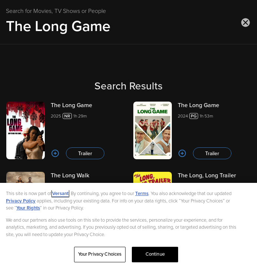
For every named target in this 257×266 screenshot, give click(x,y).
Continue (155, 257)
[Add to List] (55, 153)
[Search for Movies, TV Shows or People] (128, 26)
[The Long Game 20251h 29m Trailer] (65, 130)
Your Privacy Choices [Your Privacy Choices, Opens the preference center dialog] (100, 257)
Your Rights (28, 210)
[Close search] (245, 22)
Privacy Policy (21, 203)
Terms (141, 196)
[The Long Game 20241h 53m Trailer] (192, 130)
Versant (60, 196)
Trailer (85, 153)
